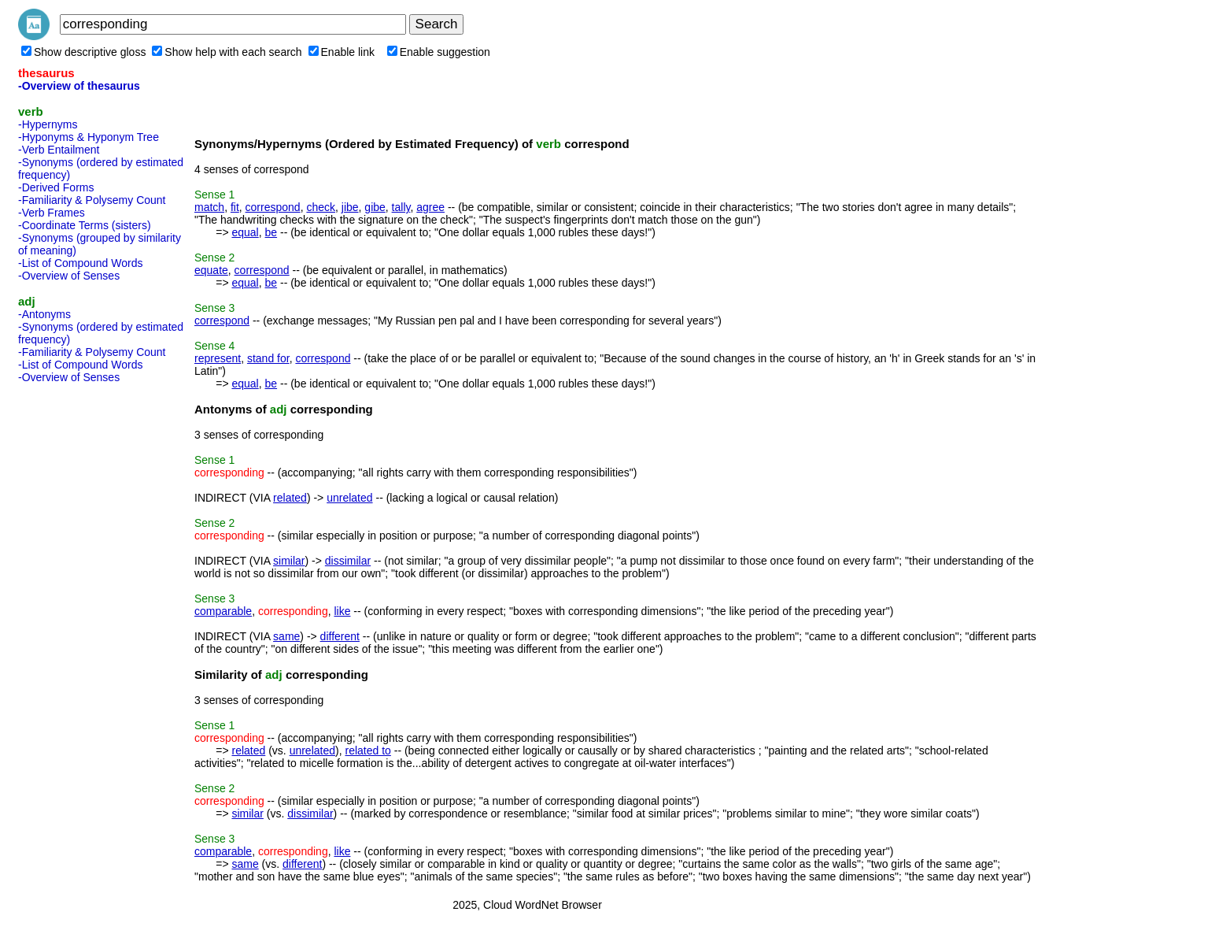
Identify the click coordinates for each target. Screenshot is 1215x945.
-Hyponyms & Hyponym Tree (88, 137)
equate (211, 270)
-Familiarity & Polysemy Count (92, 200)
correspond (273, 207)
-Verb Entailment (59, 149)
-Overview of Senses (69, 275)
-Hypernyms (47, 124)
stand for (268, 358)
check (320, 207)
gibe (374, 207)
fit (235, 207)
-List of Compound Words (80, 263)
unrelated (349, 497)
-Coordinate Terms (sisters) (84, 225)
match (209, 207)
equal (244, 232)
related (290, 497)
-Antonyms (44, 314)
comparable (223, 611)
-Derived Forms (56, 187)
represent (217, 358)
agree (430, 207)
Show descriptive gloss (83, 52)
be (271, 232)
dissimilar (348, 560)
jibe (350, 207)
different (340, 636)
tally (401, 207)
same (286, 636)
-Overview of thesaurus (79, 86)
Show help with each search (226, 52)
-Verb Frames (51, 212)
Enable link (341, 52)
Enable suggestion (438, 52)
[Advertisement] (81, 625)
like (342, 611)
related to (367, 750)
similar (289, 560)
